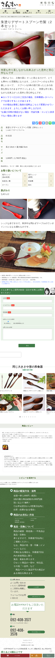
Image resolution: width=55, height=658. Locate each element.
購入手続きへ (36, 655)
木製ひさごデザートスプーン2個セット (34, 382)
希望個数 (7, 312)
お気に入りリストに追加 (51, 651)
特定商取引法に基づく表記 (27, 649)
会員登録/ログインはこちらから (8, 484)
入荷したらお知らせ (48, 655)
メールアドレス (8, 305)
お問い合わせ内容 (7, 327)
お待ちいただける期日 (8, 319)
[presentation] (10, 357)
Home (2, 16)
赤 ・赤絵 (7, 16)
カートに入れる (17, 656)
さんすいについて (27, 644)
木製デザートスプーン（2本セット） (34, 403)
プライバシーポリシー (27, 646)
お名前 (6, 298)
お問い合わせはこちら (35, 596)
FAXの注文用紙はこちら (34, 633)
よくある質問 (36, 587)
